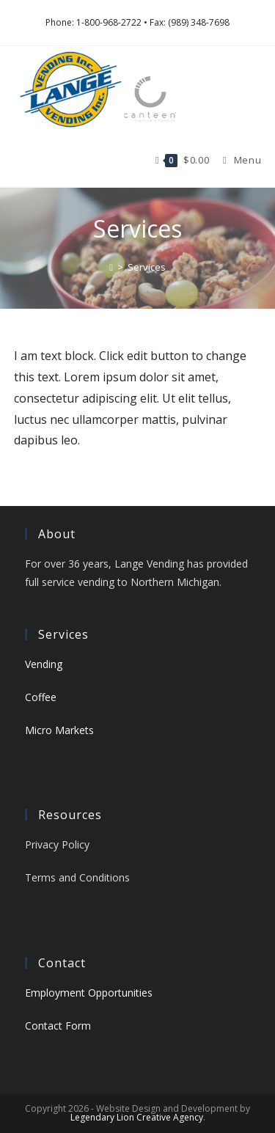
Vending (43, 664)
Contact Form (58, 1026)
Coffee (40, 697)
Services (147, 267)
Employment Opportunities (89, 993)
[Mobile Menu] (236, 159)
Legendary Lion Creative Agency (136, 1117)
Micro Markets (59, 730)
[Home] (111, 267)
